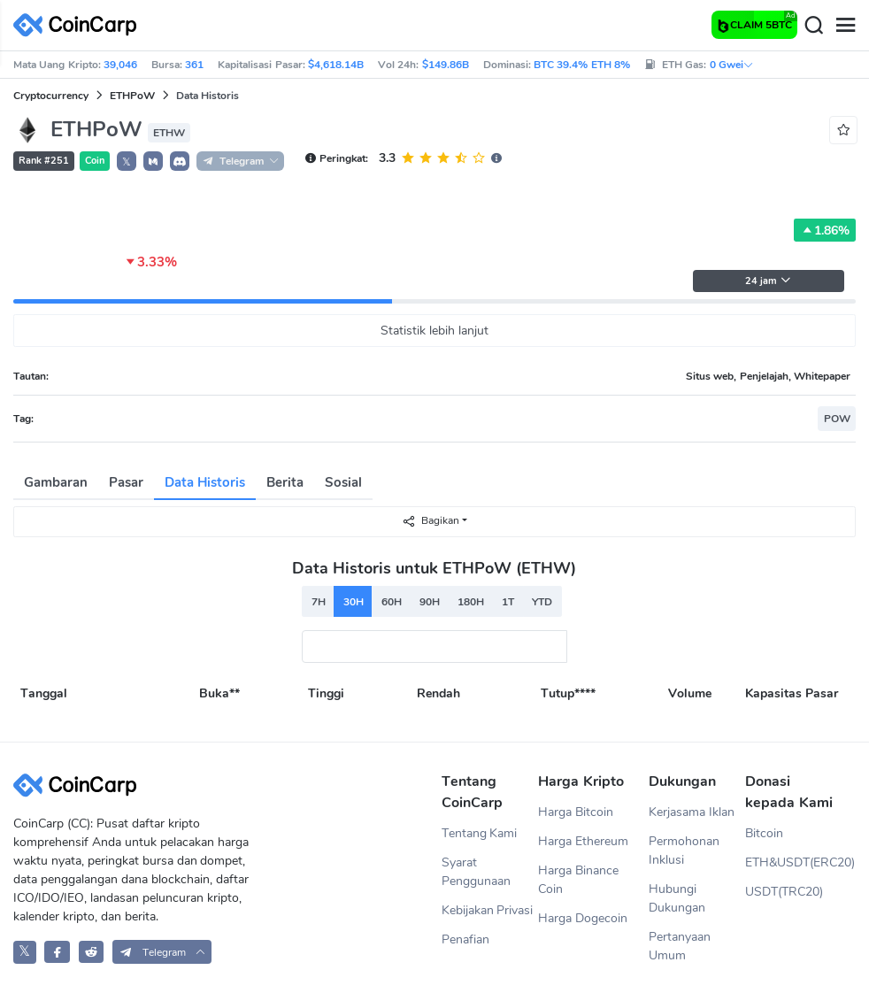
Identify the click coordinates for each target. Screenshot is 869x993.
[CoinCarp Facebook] (57, 952)
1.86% (825, 230)
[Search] (813, 26)
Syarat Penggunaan (476, 871)
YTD (542, 602)
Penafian (465, 939)
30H (353, 602)
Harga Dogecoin (582, 918)
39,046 (120, 65)
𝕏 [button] (126, 162)
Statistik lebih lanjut (434, 330)
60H (391, 602)
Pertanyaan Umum (680, 946)
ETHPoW (132, 96)
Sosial (343, 482)
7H (318, 602)
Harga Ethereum (583, 841)
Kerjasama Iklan (691, 812)
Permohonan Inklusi (684, 850)
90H (429, 602)
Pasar (126, 482)
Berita (285, 482)
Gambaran (56, 482)
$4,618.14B (336, 65)
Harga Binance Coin (578, 879)
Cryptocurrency (50, 96)
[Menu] (845, 26)
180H (471, 602)
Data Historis (205, 482)
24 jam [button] (768, 281)
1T (508, 602)
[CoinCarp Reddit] (91, 952)
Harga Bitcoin (575, 812)
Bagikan (430, 520)
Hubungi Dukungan (677, 898)
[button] (153, 161)
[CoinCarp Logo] (79, 25)
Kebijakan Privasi (488, 910)
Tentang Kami (480, 833)
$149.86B (445, 65)
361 (194, 65)
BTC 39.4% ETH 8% (582, 65)
